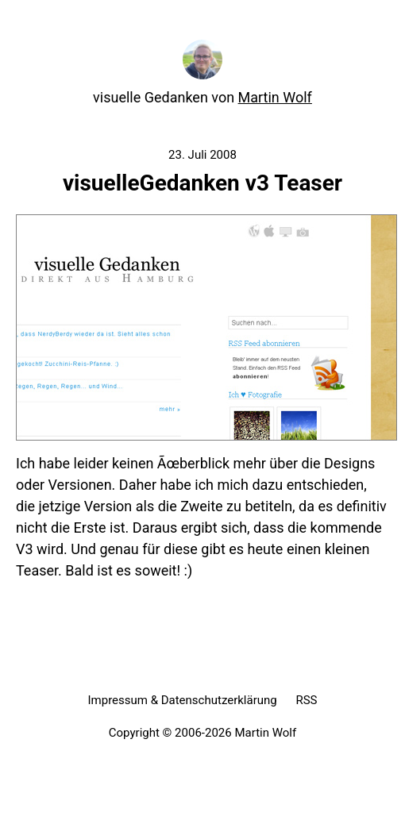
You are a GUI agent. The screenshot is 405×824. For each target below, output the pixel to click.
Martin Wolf (275, 97)
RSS (306, 700)
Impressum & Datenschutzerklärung (181, 700)
